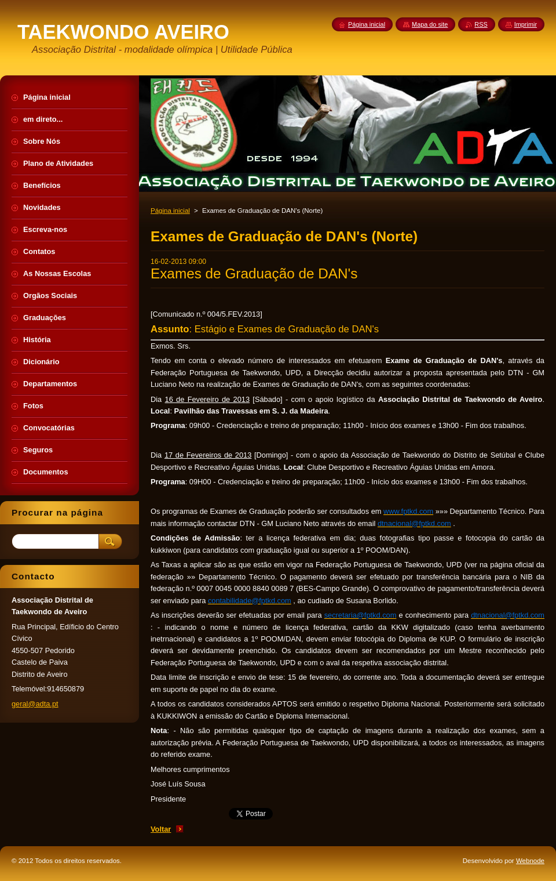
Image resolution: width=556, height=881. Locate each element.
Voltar (161, 829)
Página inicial (170, 210)
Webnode (530, 860)
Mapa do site (430, 24)
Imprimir (525, 24)
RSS (480, 24)
